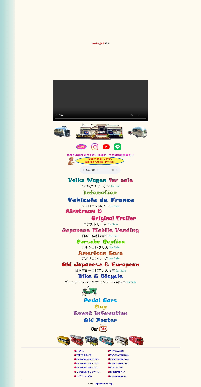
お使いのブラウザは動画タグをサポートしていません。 (100, 20)
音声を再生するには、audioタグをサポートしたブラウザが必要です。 (100, 170)
